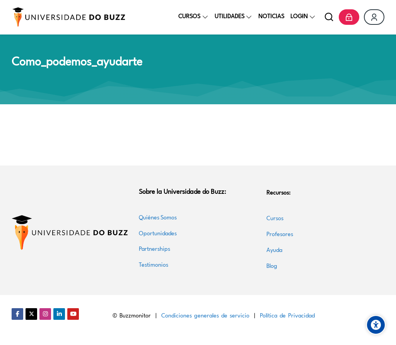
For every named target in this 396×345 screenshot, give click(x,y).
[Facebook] (17, 314)
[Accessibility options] (376, 325)
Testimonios (153, 265)
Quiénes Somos (158, 218)
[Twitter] (31, 314)
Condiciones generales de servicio (205, 316)
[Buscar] (329, 17)
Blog (271, 266)
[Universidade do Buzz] (69, 17)
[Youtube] (73, 314)
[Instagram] (45, 314)
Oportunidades (158, 234)
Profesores (279, 235)
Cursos (275, 219)
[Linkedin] (59, 314)
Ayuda (274, 251)
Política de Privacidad (287, 316)
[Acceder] (349, 17)
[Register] (374, 17)
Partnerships (154, 249)
